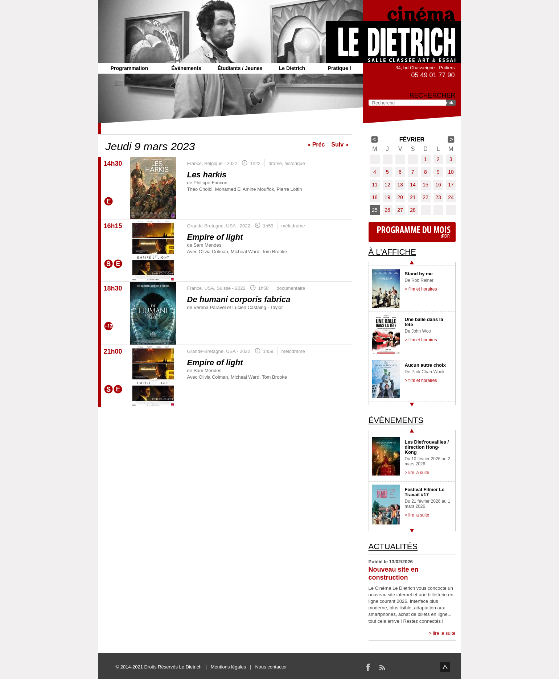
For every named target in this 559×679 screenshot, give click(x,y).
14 (413, 185)
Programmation (129, 68)
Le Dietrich (292, 68)
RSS (382, 667)
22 (425, 197)
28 (413, 210)
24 (451, 197)
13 (400, 185)
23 (438, 197)
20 (400, 197)
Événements (186, 68)
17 (451, 185)
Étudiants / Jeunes (240, 68)
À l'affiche (392, 251)
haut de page (445, 667)
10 (451, 172)
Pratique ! (340, 68)
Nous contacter (271, 667)
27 (400, 210)
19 (387, 197)
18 (375, 197)
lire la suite (444, 633)
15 (425, 185)
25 (375, 210)
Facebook (368, 667)
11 (375, 185)
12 (387, 185)
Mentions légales (228, 667)
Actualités (393, 546)
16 (438, 185)
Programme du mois (412, 232)
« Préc (316, 144)
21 (413, 197)
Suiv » (339, 144)
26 (387, 210)
